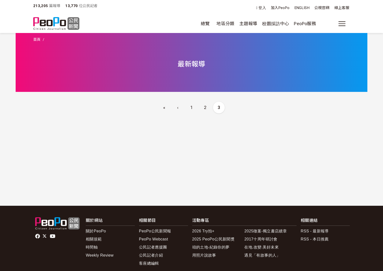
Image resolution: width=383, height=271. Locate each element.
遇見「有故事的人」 (262, 255)
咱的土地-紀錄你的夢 (211, 247)
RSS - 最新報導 (315, 231)
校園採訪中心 (275, 23)
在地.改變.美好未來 (261, 247)
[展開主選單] (342, 24)
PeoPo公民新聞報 (155, 231)
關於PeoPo (96, 231)
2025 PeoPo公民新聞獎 (213, 239)
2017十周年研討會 (260, 239)
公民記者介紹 (151, 255)
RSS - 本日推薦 (315, 239)
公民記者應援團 (153, 247)
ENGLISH (302, 8)
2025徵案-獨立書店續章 (265, 231)
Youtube (53, 236)
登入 (262, 8)
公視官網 (321, 8)
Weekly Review (100, 255)
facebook (38, 236)
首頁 (37, 39)
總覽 (205, 23)
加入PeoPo (280, 8)
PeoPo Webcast (153, 239)
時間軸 (92, 247)
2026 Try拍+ (203, 231)
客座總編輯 (149, 263)
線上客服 (341, 8)
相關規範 (94, 239)
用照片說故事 (204, 255)
